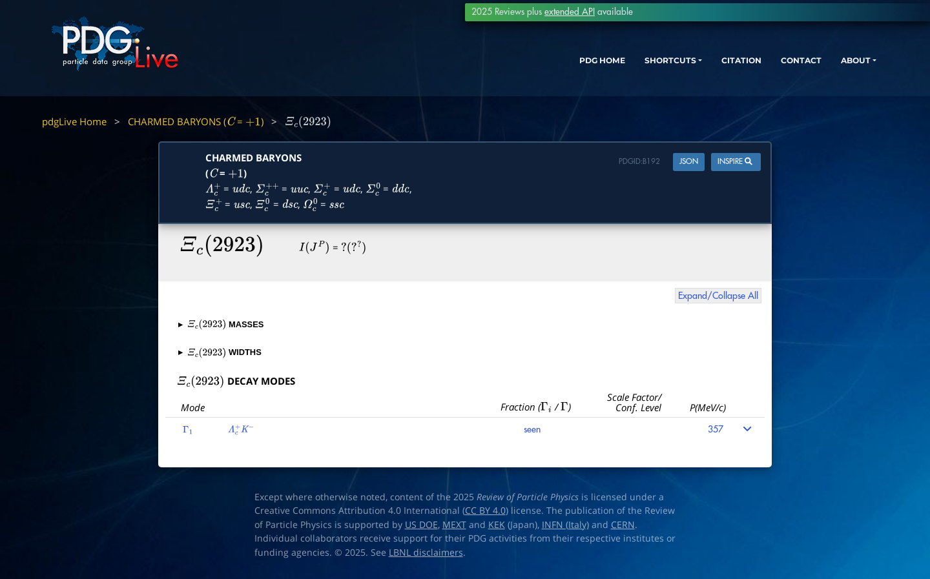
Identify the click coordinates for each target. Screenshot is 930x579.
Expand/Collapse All (718, 295)
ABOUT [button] (830, 69)
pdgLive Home (74, 121)
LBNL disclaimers (426, 552)
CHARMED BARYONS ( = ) (196, 121)
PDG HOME (540, 69)
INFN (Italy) (565, 525)
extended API (569, 12)
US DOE (421, 525)
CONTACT (768, 69)
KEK (496, 525)
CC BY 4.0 (485, 510)
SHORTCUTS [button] (619, 69)
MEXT (454, 525)
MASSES (221, 324)
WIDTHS (220, 352)
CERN (623, 525)
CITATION (701, 69)
